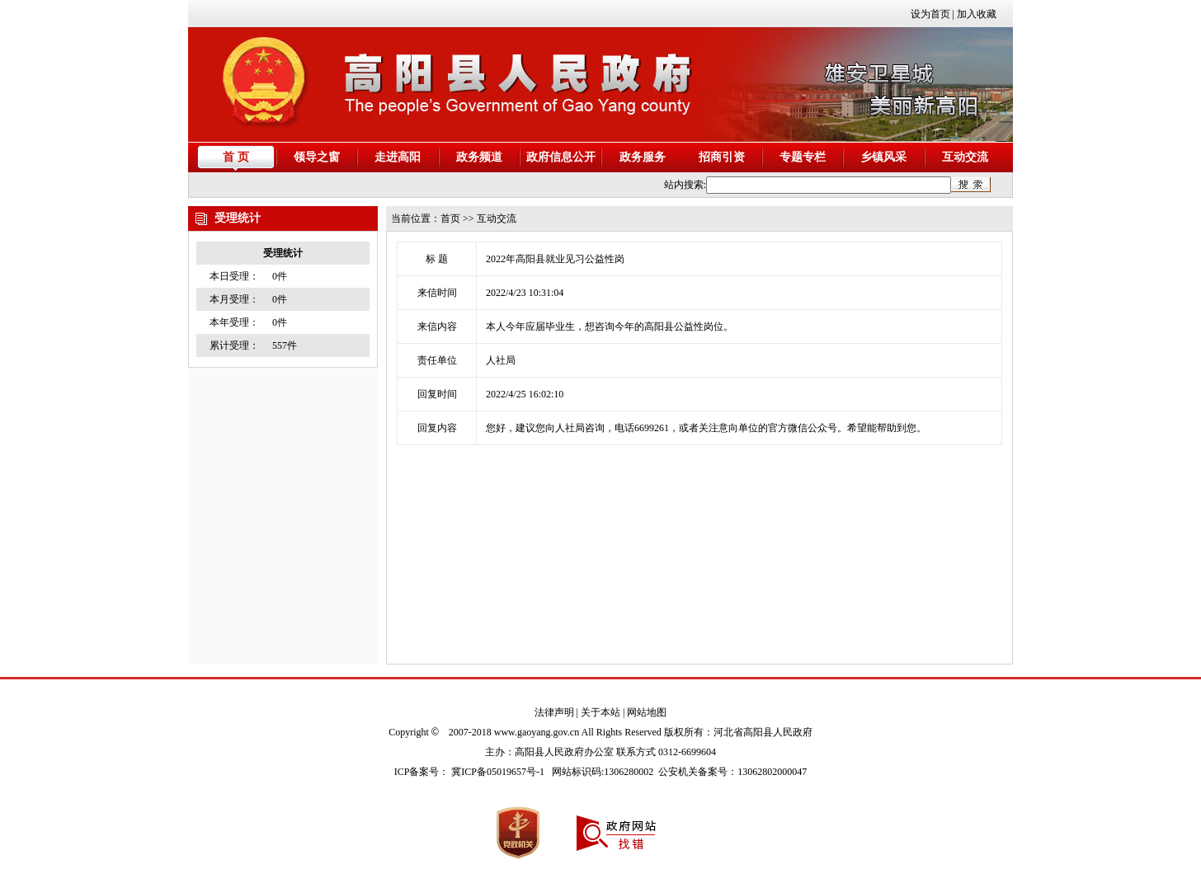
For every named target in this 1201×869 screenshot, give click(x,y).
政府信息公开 (561, 157)
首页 (450, 218)
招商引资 (722, 157)
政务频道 (479, 157)
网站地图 (646, 712)
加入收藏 (976, 14)
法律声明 (554, 712)
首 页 (236, 157)
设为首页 (930, 14)
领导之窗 (317, 157)
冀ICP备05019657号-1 (497, 771)
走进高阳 (397, 157)
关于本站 (600, 712)
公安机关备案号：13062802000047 (732, 771)
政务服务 (642, 157)
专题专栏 (802, 157)
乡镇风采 (883, 157)
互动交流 (965, 157)
